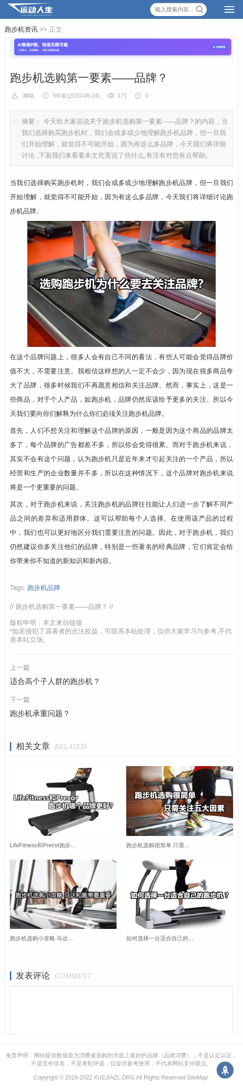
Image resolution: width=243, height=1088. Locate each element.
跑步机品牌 (43, 587)
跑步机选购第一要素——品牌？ (62, 606)
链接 (75, 622)
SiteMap (197, 1077)
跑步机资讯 (21, 29)
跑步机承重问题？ (40, 713)
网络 (28, 96)
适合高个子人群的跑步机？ (55, 681)
